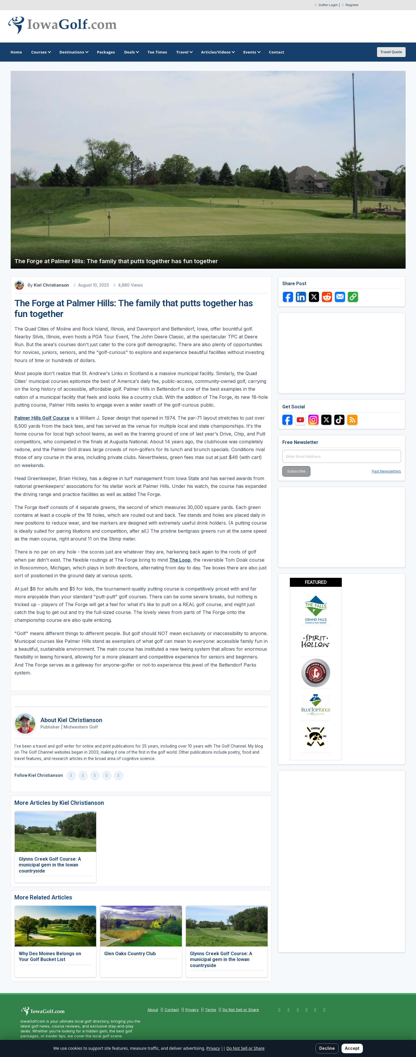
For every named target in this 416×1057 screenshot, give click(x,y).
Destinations (73, 52)
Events (251, 52)
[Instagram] (83, 775)
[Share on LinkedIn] (301, 297)
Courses (40, 52)
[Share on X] (314, 297)
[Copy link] (353, 297)
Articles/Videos (217, 52)
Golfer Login (328, 5)
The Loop (180, 560)
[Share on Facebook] (288, 297)
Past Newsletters (386, 471)
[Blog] (118, 775)
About (153, 1009)
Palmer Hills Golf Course (42, 418)
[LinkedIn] (95, 775)
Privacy (192, 1009)
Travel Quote (391, 51)
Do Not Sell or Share (241, 1009)
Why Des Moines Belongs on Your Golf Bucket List (50, 956)
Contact (172, 1009)
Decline (327, 1048)
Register (352, 5)
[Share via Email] (340, 297)
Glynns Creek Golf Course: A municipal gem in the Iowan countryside (50, 864)
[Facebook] (71, 775)
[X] (106, 775)
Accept (352, 1048)
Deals (131, 52)
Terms (210, 1009)
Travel (184, 52)
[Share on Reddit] (327, 297)
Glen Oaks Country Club (130, 953)
